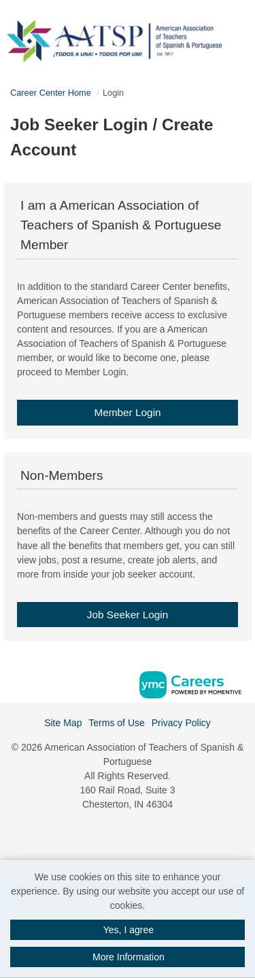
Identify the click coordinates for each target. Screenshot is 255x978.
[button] (250, 36)
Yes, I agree (128, 929)
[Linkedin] (127, 834)
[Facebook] (112, 834)
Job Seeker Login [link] (128, 614)
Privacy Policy (181, 722)
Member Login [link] (127, 412)
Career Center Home (50, 93)
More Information (128, 957)
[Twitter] (142, 834)
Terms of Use (116, 722)
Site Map (63, 722)
